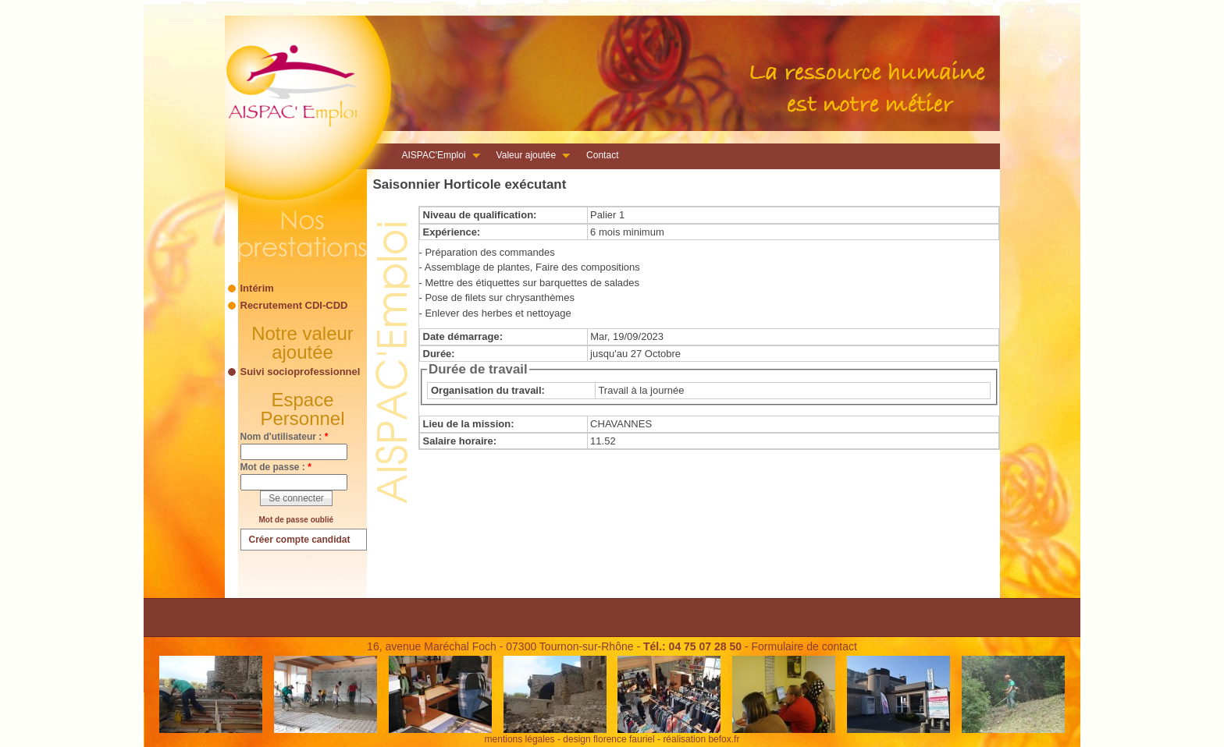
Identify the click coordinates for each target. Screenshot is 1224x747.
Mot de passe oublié (296, 519)
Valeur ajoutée (529, 157)
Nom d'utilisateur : (284, 436)
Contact (602, 155)
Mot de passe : (275, 467)
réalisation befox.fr (701, 739)
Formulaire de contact (803, 646)
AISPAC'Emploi (436, 157)
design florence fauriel (608, 739)
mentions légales (520, 739)
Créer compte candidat (299, 539)
